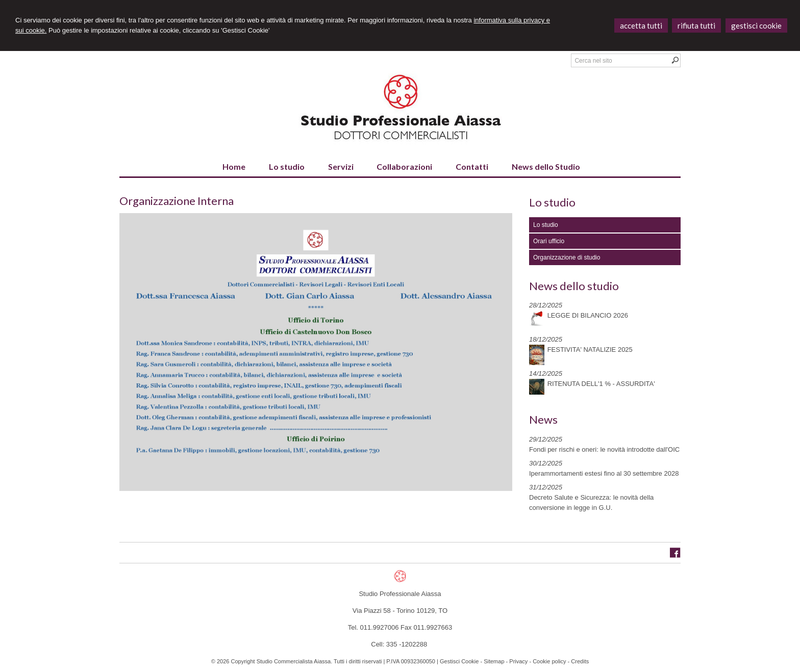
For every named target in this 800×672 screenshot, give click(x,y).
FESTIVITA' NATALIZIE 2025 (590, 349)
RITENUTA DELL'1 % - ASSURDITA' (601, 383)
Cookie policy (549, 661)
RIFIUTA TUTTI (696, 25)
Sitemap (494, 661)
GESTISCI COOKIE (756, 25)
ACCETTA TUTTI (641, 25)
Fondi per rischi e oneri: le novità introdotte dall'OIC (604, 449)
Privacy (518, 661)
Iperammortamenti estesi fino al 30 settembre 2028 (604, 473)
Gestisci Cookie (459, 661)
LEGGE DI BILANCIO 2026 (587, 315)
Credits (580, 661)
